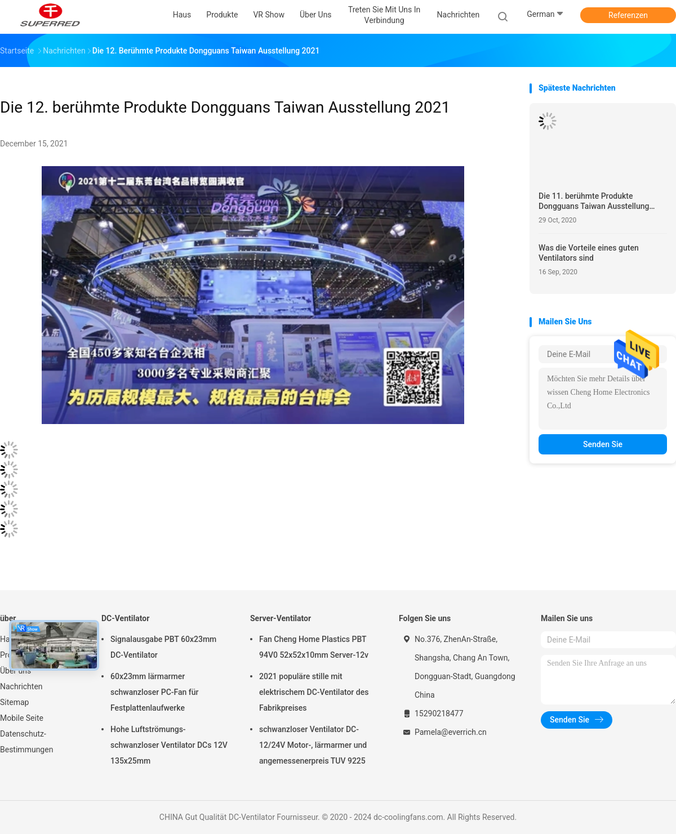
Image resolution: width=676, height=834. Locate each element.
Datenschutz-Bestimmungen (26, 741)
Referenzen (628, 15)
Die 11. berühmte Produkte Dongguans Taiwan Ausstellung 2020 (594, 201)
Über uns (15, 670)
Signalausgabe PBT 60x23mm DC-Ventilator (163, 647)
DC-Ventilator (125, 618)
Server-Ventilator (280, 618)
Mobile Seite (21, 717)
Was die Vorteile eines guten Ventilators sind (589, 252)
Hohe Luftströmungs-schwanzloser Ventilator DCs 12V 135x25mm (169, 745)
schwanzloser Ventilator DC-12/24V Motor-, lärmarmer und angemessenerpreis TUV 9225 (313, 745)
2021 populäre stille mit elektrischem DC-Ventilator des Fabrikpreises (313, 692)
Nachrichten (21, 686)
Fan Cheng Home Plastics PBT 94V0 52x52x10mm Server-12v (313, 647)
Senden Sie (602, 444)
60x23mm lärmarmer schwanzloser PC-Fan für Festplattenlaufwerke (154, 692)
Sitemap (14, 702)
